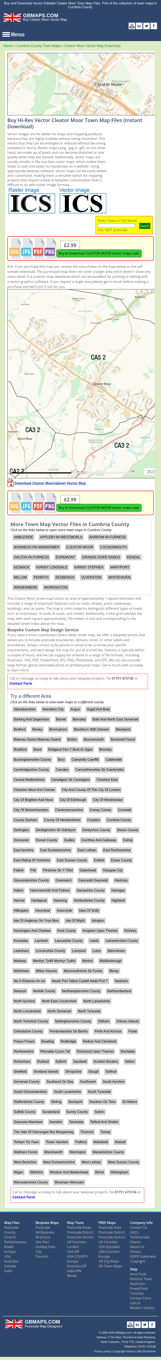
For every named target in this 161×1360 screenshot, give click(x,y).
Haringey (118, 890)
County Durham (25, 820)
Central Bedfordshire (29, 779)
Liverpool (79, 951)
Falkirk (18, 870)
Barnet (61, 719)
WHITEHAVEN (119, 577)
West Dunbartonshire (59, 1162)
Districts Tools (141, 1279)
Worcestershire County (31, 1182)
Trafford (80, 1142)
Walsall (120, 1142)
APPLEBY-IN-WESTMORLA (61, 537)
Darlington (21, 830)
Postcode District (80, 1232)
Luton (96, 951)
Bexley (37, 729)
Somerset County (27, 1081)
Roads (9, 1247)
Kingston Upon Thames (100, 930)
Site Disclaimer (146, 1351)
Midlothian (21, 971)
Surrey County (77, 1112)
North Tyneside (89, 1011)
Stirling (56, 1102)
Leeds (94, 941)
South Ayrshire (114, 1081)
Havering (60, 900)
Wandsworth (53, 1152)
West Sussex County (123, 1162)
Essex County (121, 860)
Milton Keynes (46, 971)
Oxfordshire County (28, 1031)
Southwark (88, 1081)
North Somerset (59, 1011)
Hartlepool (39, 900)
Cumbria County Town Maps (39, 45)
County (9, 1232)
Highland (118, 900)
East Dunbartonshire (55, 850)
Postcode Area (110, 1227)
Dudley (69, 840)
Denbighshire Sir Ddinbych (55, 830)
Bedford (19, 729)
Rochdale (128, 1051)
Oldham (104, 1021)
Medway (20, 961)
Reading (47, 1041)
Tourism (42, 1256)
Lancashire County (69, 941)
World (72, 1276)
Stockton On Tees (102, 1102)
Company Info (141, 1223)
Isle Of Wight (75, 920)
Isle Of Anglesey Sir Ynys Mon (36, 920)
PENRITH (41, 577)
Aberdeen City (53, 709)
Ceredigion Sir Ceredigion (70, 779)
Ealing (127, 840)
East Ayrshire (23, 850)
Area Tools (138, 1274)
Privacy (135, 1251)
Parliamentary (15, 1242)
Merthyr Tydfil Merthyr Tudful (54, 961)
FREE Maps (107, 1223)
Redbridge (68, 1041)
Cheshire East (107, 779)
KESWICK (21, 567)
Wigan (18, 1172)
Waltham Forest (25, 1152)
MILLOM (20, 577)
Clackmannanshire (69, 810)
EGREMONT (65, 557)
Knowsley (21, 941)
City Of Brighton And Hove (33, 800)
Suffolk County (24, 1112)
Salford (61, 1061)
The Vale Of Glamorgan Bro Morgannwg (43, 1132)
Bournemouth (94, 739)
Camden (62, 769)
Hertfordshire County (89, 900)
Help (134, 1269)
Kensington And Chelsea (32, 930)
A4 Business (45, 1232)
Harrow (19, 900)
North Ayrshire (24, 1001)
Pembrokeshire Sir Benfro (68, 1031)
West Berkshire (25, 1162)
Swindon (55, 1122)
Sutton (99, 1112)
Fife (33, 870)
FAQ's (134, 1232)
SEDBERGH (64, 577)
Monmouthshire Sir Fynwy (83, 971)
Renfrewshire (23, 1051)
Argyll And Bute (98, 709)
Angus (75, 709)
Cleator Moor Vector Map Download (92, 45)
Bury (61, 759)
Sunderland (51, 1112)
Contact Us (138, 1227)
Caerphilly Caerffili (85, 759)
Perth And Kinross (108, 1031)
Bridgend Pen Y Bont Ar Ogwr (70, 749)
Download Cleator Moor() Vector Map (50, 483)
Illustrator (137, 1284)
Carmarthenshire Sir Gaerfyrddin (99, 769)
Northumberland (119, 991)
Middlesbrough (111, 961)
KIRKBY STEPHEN (88, 567)
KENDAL (133, 557)
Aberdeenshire (24, 709)
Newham (121, 981)
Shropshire (73, 1071)
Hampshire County (91, 890)
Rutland (43, 1061)
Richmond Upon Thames (95, 1051)
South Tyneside (99, 1091)
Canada (10, 1266)
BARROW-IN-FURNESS (107, 537)
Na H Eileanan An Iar (29, 981)
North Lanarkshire (96, 1001)
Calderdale (114, 759)
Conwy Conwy (100, 810)
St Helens (129, 1102)
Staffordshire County (29, 1102)
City (39, 1251)
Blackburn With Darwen (91, 729)
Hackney (121, 880)
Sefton (130, 1061)
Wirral (99, 1172)
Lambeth (41, 941)
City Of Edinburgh (73, 800)
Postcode (11, 1227)
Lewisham (21, 951)
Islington (98, 920)
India (8, 1271)
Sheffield (20, 1071)
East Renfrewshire (117, 850)
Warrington (77, 1152)
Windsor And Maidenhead (69, 1172)
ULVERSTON (91, 577)
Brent (37, 749)
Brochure (43, 1237)
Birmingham (58, 729)
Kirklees (130, 930)
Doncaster (21, 840)
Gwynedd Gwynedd (93, 880)
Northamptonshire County (81, 991)
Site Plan (42, 1242)
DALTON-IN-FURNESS (31, 557)
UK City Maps (109, 1261)
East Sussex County (72, 860)
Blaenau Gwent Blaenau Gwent (37, 739)
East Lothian (87, 850)
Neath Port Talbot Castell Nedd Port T (80, 981)
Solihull (110, 1071)
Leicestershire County (122, 941)
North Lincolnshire (27, 1011)
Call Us (135, 1303)
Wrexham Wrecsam (69, 1182)
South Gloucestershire (30, 1091)
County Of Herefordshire (62, 820)
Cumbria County (119, 820)
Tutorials (137, 1293)
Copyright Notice (124, 1351)
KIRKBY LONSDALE (51, 567)
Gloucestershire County (31, 880)
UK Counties (76, 1242)
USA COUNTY (77, 1256)
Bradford (20, 749)
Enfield (99, 860)
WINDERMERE (25, 587)
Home (8, 45)
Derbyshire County (96, 830)
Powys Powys (24, 1041)
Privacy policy (102, 1351)
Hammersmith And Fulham (50, 890)
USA (7, 1256)
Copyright (137, 1261)
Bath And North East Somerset (115, 719)
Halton (18, 890)
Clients (135, 1242)
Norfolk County (44, 991)
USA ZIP (73, 1251)
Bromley (105, 749)
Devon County (127, 830)
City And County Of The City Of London (91, 790)
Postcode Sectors (80, 1237)
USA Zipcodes (109, 1247)
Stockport (75, 1102)
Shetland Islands (46, 1071)
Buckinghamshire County (32, 759)
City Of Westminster (108, 800)
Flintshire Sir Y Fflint (58, 870)
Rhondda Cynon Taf (55, 1051)
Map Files (11, 1223)
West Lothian (91, 1162)
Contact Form (20, 683)
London (73, 1247)
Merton (87, 961)
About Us (137, 1247)
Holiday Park (45, 1247)
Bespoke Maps (47, 1223)
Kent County (66, 930)
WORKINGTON (56, 587)
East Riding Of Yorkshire (32, 860)
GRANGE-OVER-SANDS (101, 557)
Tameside (76, 1122)
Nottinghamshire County (73, 1021)
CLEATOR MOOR (79, 547)
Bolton (72, 739)
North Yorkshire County (31, 1021)
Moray (114, 971)
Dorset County (46, 840)
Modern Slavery (142, 1308)
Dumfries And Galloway (98, 840)
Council (10, 1237)
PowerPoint (139, 1288)
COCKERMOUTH (113, 547)
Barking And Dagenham (31, 719)
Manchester (116, 951)
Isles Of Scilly (89, 910)
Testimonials (140, 1237)
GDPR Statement (143, 1256)
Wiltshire (36, 1172)
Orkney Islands (128, 1021)
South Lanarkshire (67, 1091)
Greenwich (63, 880)
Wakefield (100, 1142)
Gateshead (88, 870)
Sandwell (80, 1061)
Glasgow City (113, 870)
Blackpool (123, 729)
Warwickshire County (108, 1152)
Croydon (93, 820)
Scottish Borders (105, 1061)
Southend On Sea (60, 1081)
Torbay (105, 1132)
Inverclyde (64, 910)
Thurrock (86, 1132)
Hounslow (42, 910)
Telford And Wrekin (104, 1122)
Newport (20, 991)
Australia (11, 1261)
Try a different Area (30, 696)
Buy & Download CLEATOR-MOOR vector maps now (99, 253)
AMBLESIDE (23, 537)
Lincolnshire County (50, 951)
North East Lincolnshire (59, 1001)
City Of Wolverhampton (31, 810)
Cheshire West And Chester (34, 790)
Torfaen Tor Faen (26, 1142)
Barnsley (79, 719)
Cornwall (124, 810)
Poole (132, 1031)
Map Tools (75, 1223)
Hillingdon (21, 910)
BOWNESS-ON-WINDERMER (36, 547)
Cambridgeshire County (31, 769)
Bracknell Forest (123, 739)
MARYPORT (119, 567)
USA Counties (109, 1251)
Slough (93, 1071)
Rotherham (22, 1061)
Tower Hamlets (57, 1142)
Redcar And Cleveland (99, 1041)
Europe (10, 1251)
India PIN (74, 1271)
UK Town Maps (110, 1266)
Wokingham (119, 1172)
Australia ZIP (77, 1266)
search (144, 226)
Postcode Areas (79, 1227)
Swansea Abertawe (28, 1122)
